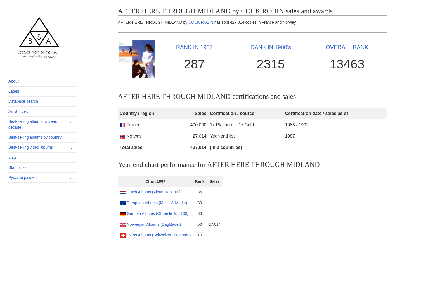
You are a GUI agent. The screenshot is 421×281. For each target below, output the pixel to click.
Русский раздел (22, 177)
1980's (270, 47)
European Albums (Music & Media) (157, 203)
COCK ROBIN (200, 22)
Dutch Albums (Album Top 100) (154, 192)
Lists (12, 157)
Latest (13, 91)
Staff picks (17, 167)
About (13, 81)
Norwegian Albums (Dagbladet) (154, 224)
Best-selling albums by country (35, 137)
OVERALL (347, 47)
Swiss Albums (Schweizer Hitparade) (159, 235)
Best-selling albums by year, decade (32, 124)
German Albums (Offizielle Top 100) (157, 213)
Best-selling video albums (30, 147)
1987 (194, 47)
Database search (23, 101)
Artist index (18, 111)
